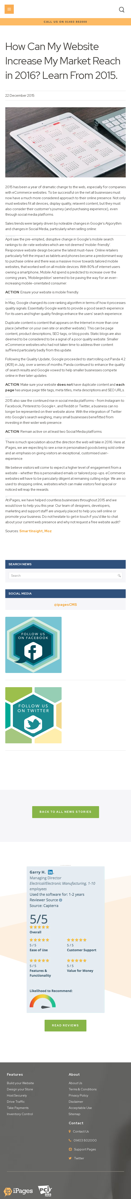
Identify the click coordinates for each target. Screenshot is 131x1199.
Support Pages (85, 1149)
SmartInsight (31, 531)
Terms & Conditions (83, 1089)
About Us (75, 1083)
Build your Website (20, 1083)
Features (15, 1074)
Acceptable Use (80, 1108)
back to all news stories (66, 812)
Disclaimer (76, 1102)
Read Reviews (65, 1025)
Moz (48, 531)
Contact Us (81, 1131)
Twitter (79, 1158)
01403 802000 (85, 1140)
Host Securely (17, 1095)
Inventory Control (20, 1114)
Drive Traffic (16, 1102)
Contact (76, 1123)
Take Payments (17, 1108)
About (74, 1074)
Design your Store (20, 1089)
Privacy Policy (78, 1095)
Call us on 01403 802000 (65, 21)
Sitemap (74, 1114)
